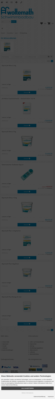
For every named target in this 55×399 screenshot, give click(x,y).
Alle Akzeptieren (27, 388)
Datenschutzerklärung (39, 396)
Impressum (51, 396)
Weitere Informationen (27, 393)
